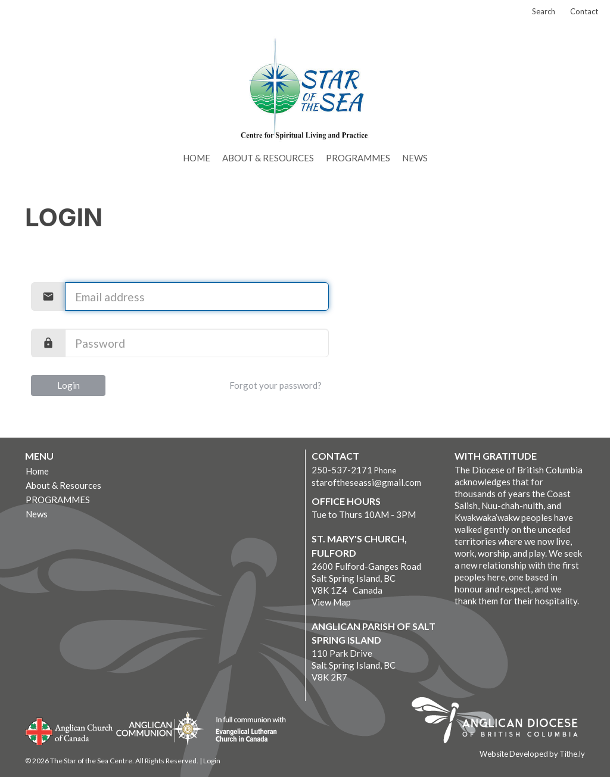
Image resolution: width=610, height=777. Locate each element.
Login (68, 385)
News (415, 157)
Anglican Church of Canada (69, 730)
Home (196, 157)
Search (543, 11)
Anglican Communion (160, 728)
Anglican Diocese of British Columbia (500, 722)
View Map (331, 602)
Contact (584, 11)
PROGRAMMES (358, 157)
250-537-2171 (342, 469)
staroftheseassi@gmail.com (366, 482)
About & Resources (268, 157)
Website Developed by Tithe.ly (532, 754)
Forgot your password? (275, 385)
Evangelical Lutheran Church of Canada (246, 730)
